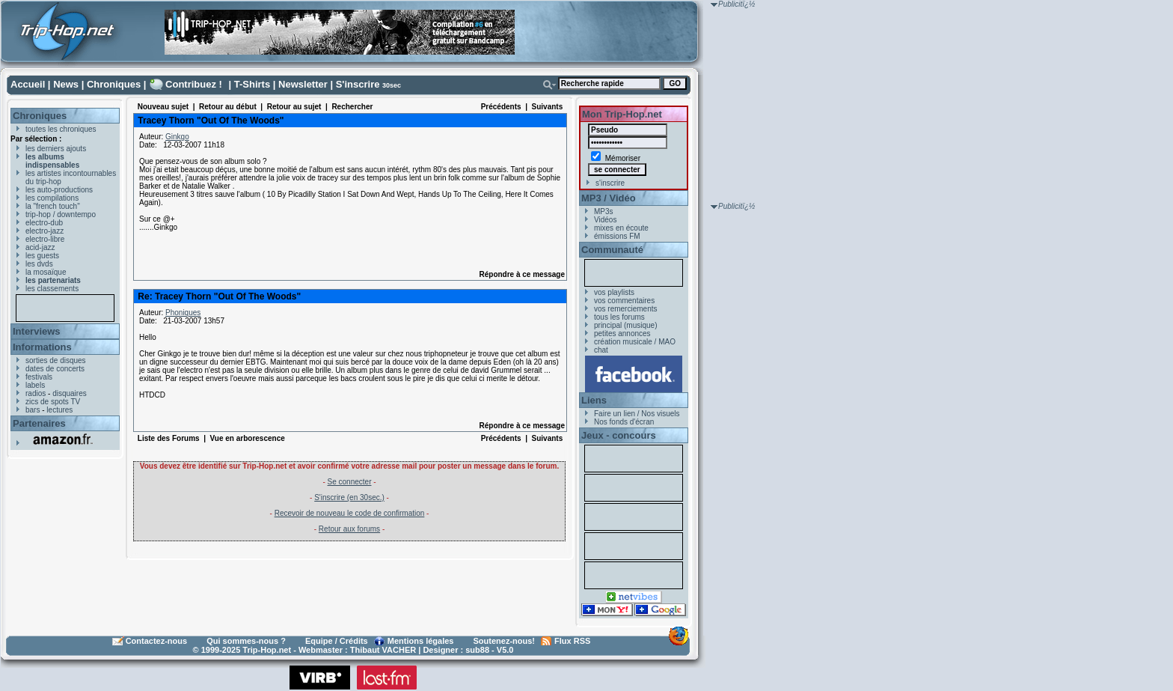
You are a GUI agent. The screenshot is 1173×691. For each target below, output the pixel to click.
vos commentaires (624, 300)
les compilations (52, 198)
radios (35, 393)
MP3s (603, 211)
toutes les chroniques (61, 129)
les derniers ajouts (55, 148)
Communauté (612, 249)
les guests (42, 256)
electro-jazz (44, 231)
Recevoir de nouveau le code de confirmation (350, 513)
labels (35, 385)
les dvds (39, 264)
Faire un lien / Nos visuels (637, 414)
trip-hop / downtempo (60, 214)
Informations (42, 347)
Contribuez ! (193, 84)
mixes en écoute (621, 228)
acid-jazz (40, 247)
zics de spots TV (52, 402)
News (66, 84)
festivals (38, 377)
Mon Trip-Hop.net (622, 114)
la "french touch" (52, 206)
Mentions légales (421, 640)
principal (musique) (625, 325)
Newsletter (303, 84)
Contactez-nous (157, 640)
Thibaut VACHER (383, 649)
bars (32, 410)
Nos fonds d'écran (624, 422)
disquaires (69, 393)
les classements (52, 288)
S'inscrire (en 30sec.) (349, 497)
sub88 (477, 649)
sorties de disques (55, 360)
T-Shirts (252, 84)
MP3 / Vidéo (608, 198)
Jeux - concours (618, 435)
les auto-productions (59, 190)
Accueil (27, 84)
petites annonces (622, 333)
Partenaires (39, 423)
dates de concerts (55, 369)
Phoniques (182, 312)
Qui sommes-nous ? (246, 640)
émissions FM (617, 236)
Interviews (37, 331)
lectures (59, 410)
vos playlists (614, 292)
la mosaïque (45, 272)
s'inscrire (610, 183)
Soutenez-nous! (505, 640)
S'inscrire (358, 84)
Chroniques (114, 84)
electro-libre (44, 239)
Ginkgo (177, 137)
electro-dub (44, 223)
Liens (594, 400)
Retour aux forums (349, 529)
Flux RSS (572, 640)
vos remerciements (625, 309)
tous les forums (619, 317)
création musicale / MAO (635, 342)
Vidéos (605, 220)
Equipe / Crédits (336, 640)
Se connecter (350, 482)
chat (601, 350)
